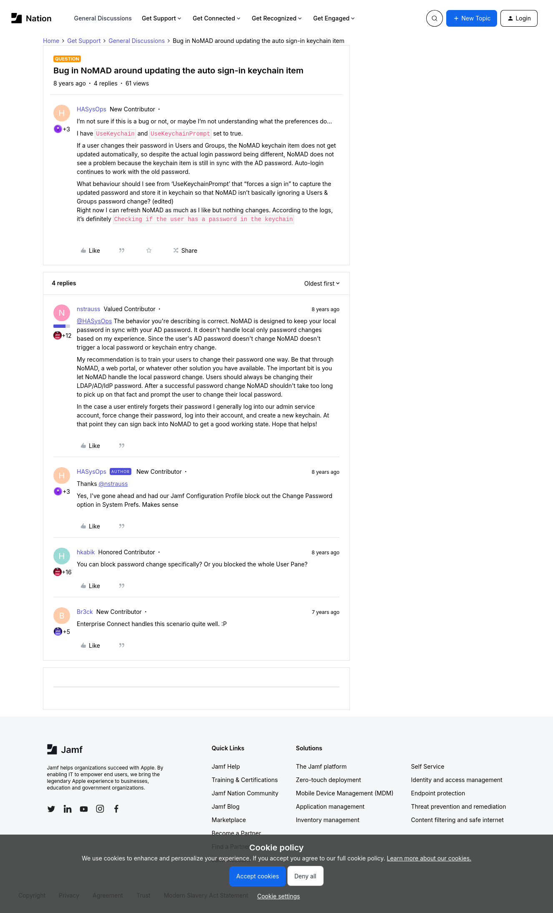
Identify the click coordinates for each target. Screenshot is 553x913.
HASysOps (91, 109)
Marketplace (229, 819)
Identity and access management (457, 779)
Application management (330, 806)
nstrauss (88, 308)
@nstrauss (113, 483)
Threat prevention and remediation (458, 806)
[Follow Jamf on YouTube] (84, 809)
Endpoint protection (438, 793)
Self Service (428, 766)
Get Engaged (334, 18)
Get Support (162, 18)
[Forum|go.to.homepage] (31, 18)
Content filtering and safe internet (457, 819)
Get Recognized (277, 18)
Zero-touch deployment (328, 779)
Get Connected (217, 18)
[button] (471, 18)
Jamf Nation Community (245, 793)
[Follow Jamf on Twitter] (51, 809)
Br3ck (85, 611)
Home (51, 40)
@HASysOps (94, 320)
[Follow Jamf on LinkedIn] (67, 809)
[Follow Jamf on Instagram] (100, 809)
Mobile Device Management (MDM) (345, 793)
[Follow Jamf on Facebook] (116, 809)
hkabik (86, 552)
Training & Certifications (245, 779)
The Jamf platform (321, 766)
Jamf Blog (226, 806)
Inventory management (327, 819)
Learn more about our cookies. (429, 858)
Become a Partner (236, 833)
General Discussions (103, 18)
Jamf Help (226, 766)
